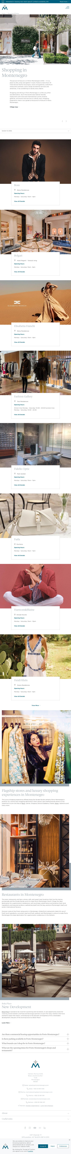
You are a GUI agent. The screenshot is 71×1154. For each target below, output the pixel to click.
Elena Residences (21, 190)
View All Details (19, 201)
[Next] (66, 121)
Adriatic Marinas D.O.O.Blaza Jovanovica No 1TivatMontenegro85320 (35, 1077)
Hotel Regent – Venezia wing (25, 260)
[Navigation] (67, 7)
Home (3, 13)
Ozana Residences (22, 685)
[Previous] (62, 121)
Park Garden (20, 474)
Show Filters (35, 131)
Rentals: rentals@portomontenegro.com (35, 1099)
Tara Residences (21, 401)
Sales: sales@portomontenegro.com (35, 1085)
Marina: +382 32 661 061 (35, 1095)
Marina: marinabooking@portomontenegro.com (35, 1092)
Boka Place (5, 1012)
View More (35, 705)
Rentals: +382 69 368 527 (35, 1102)
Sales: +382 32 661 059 (35, 1089)
